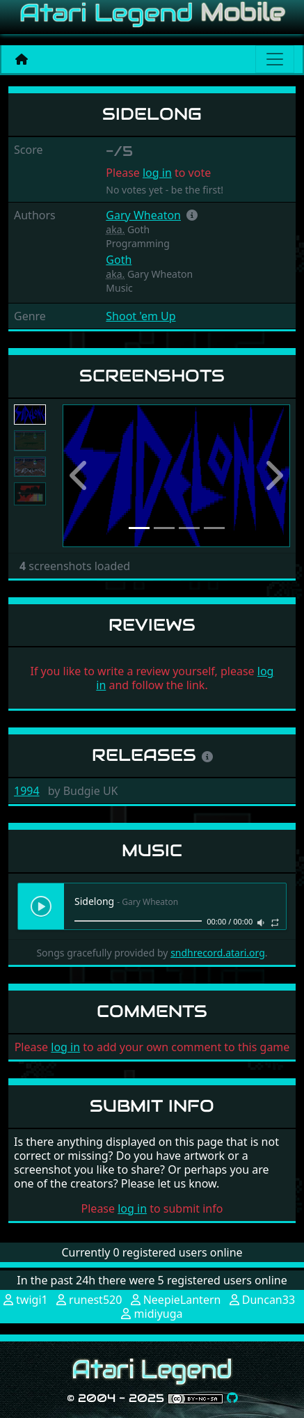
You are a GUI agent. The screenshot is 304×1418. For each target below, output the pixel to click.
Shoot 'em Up (140, 316)
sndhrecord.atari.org (217, 952)
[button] (192, 215)
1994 (27, 790)
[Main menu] (274, 59)
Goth (118, 259)
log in (157, 172)
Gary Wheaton (143, 215)
